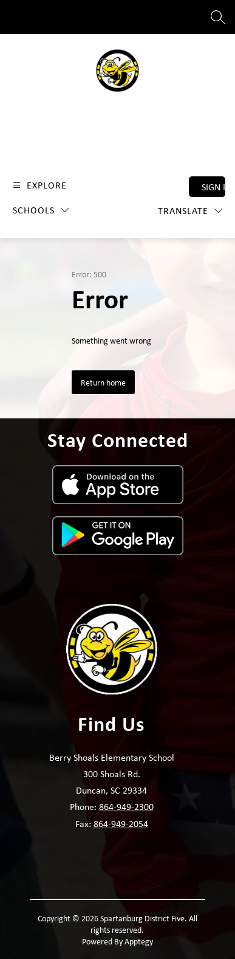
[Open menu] (38, 185)
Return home (103, 382)
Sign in (213, 186)
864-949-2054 (121, 823)
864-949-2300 (126, 806)
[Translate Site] (190, 210)
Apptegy (138, 941)
